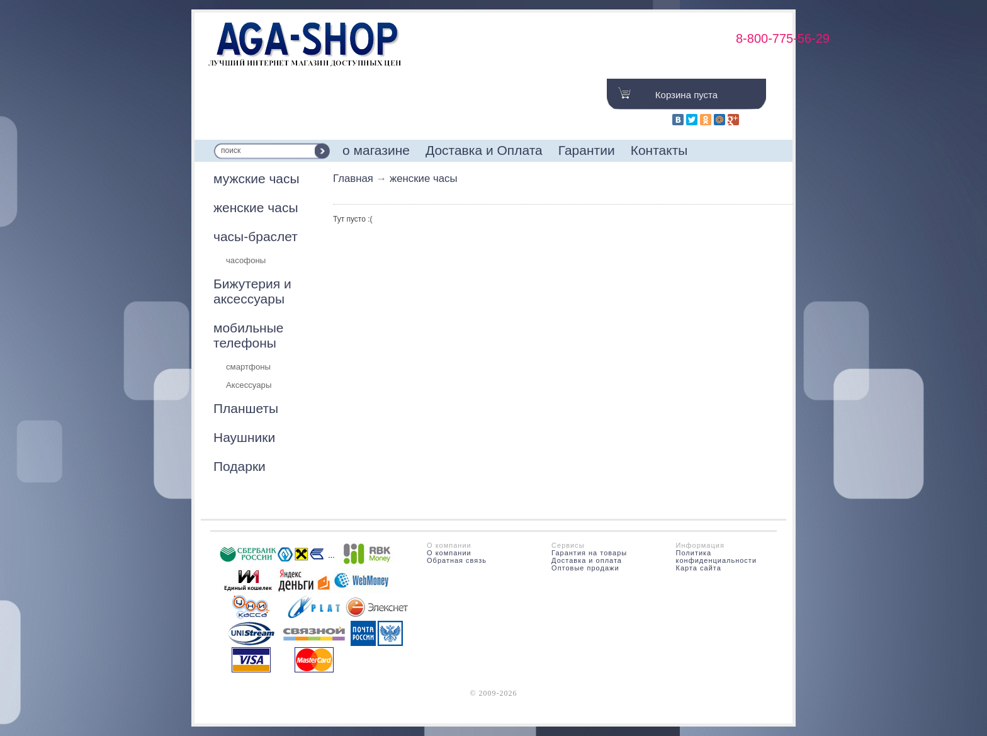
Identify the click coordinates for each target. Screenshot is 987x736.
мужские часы (256, 178)
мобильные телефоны (248, 335)
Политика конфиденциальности (716, 556)
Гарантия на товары (589, 553)
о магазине (376, 150)
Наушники (244, 437)
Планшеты (245, 408)
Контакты (659, 150)
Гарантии (586, 150)
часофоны (246, 260)
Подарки (239, 466)
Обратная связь (457, 560)
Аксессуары (248, 385)
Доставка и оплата (586, 560)
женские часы (255, 207)
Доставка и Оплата (484, 150)
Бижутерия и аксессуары (252, 291)
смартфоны (248, 366)
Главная (353, 178)
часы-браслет (255, 236)
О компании (449, 553)
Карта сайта (698, 568)
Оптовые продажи (585, 568)
